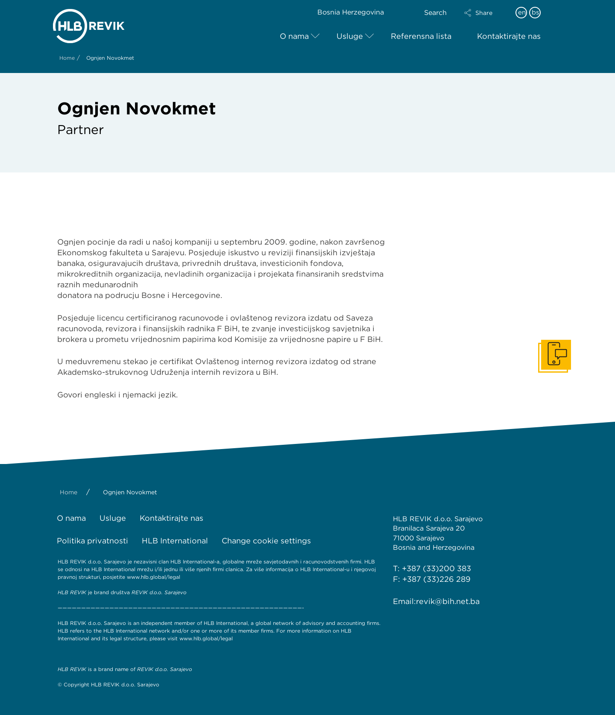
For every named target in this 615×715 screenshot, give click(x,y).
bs (535, 12)
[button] (485, 13)
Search (435, 13)
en (522, 12)
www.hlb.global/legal (153, 577)
